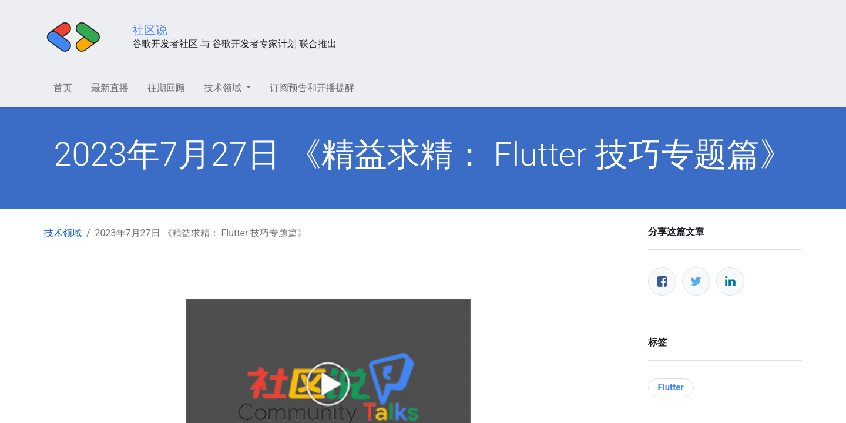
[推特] (696, 281)
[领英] (730, 281)
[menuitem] (63, 88)
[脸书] (662, 281)
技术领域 (63, 233)
